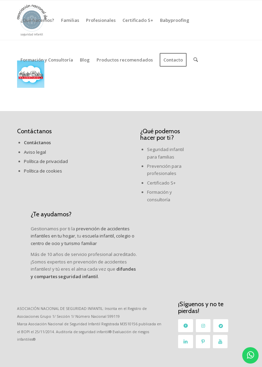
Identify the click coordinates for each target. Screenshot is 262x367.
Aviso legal (35, 152)
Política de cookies (43, 171)
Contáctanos (34, 131)
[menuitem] (37, 20)
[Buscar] (195, 60)
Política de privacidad (46, 161)
